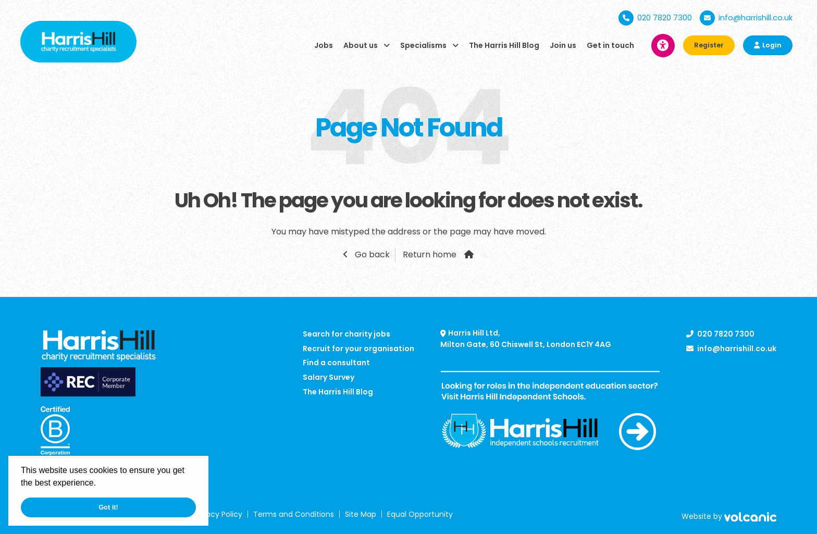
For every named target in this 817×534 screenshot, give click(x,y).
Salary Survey (328, 377)
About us (360, 45)
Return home (429, 254)
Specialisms (423, 45)
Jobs (323, 45)
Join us (563, 45)
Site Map (360, 514)
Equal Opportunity (420, 514)
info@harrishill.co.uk (746, 17)
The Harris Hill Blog (504, 45)
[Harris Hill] (78, 41)
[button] (100, 484)
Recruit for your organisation (358, 348)
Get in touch (610, 45)
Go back (371, 254)
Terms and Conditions (293, 514)
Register (709, 45)
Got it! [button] (108, 507)
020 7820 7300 (655, 17)
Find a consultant (336, 362)
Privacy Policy (217, 514)
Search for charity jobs (346, 334)
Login (768, 45)
